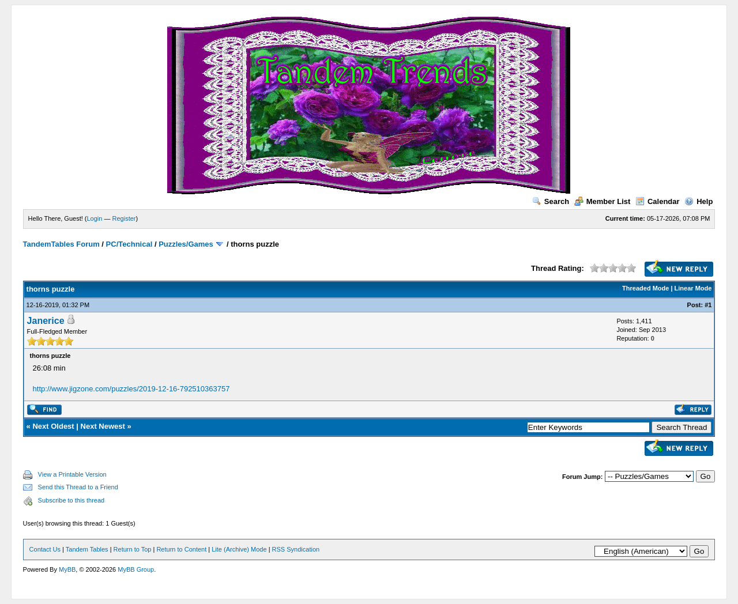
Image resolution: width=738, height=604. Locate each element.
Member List (602, 201)
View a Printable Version (72, 474)
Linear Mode (693, 288)
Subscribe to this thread (71, 500)
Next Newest (103, 426)
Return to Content (181, 549)
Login (95, 218)
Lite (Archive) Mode (239, 549)
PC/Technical (129, 244)
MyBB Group (136, 569)
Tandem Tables (87, 549)
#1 (708, 304)
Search (550, 201)
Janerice (46, 321)
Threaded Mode (645, 288)
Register (124, 218)
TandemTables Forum (61, 244)
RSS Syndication (296, 549)
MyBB (67, 569)
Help (698, 201)
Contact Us (45, 549)
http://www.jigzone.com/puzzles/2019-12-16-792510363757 (131, 388)
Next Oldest (53, 426)
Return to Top (133, 549)
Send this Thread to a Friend (78, 487)
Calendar (657, 201)
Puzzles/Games (186, 244)
